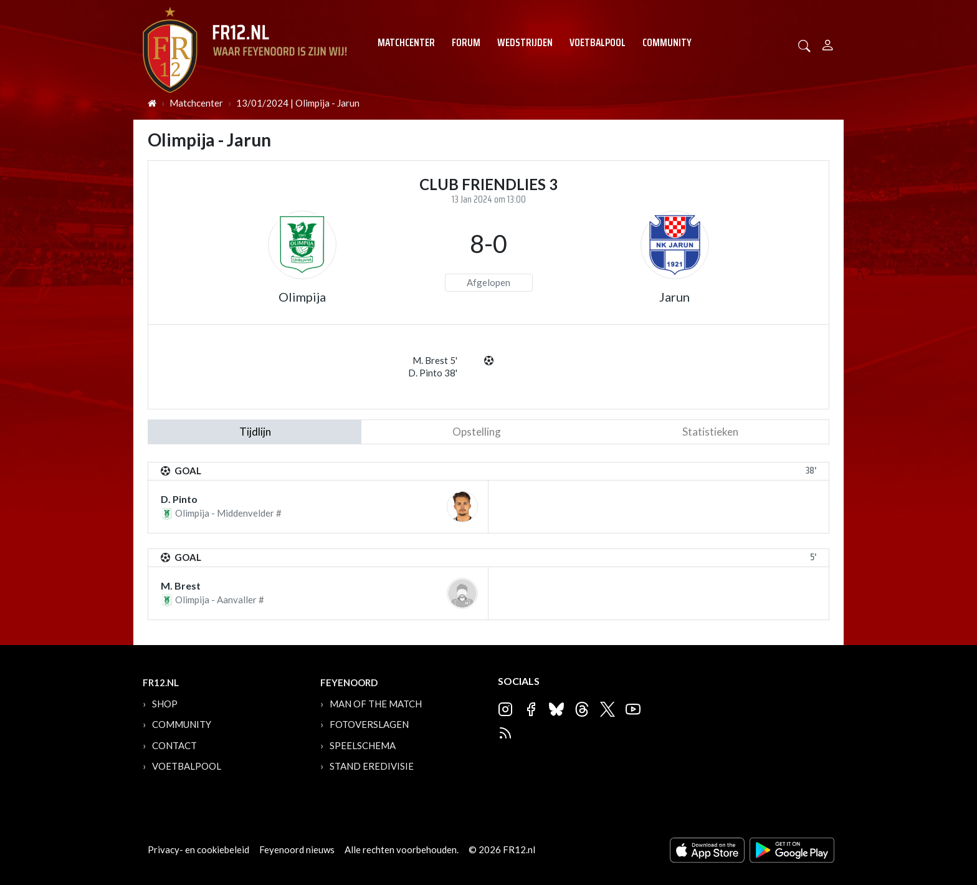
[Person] (828, 43)
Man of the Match (376, 703)
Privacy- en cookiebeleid (198, 849)
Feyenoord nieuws (297, 849)
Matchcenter (406, 42)
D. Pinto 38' (432, 372)
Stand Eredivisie (372, 766)
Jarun (674, 296)
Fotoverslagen (369, 724)
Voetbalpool (598, 42)
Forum (466, 42)
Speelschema (363, 745)
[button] (804, 44)
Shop (165, 703)
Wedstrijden (525, 42)
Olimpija (302, 296)
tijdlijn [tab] (255, 431)
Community (667, 42)
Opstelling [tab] (476, 431)
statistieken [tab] (710, 431)
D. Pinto (179, 499)
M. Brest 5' (434, 360)
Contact (174, 745)
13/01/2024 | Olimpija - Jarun (298, 102)
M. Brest (181, 585)
